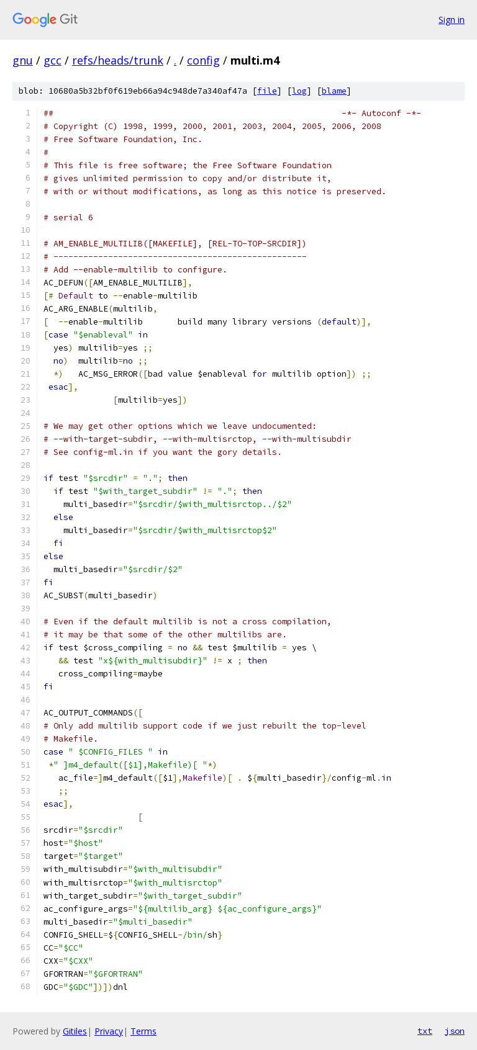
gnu (22, 60)
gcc (52, 60)
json (455, 1030)
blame (334, 91)
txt (424, 1030)
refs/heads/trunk (117, 60)
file (267, 91)
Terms (143, 1031)
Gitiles (75, 1031)
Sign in (451, 19)
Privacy (108, 1031)
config (203, 60)
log (299, 91)
